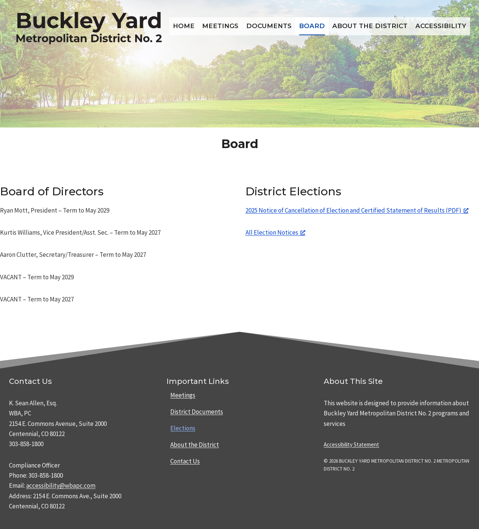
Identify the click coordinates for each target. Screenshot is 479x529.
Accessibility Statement (351, 444)
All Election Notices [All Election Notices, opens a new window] (275, 232)
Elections (182, 428)
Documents (269, 26)
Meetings (220, 26)
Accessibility (440, 26)
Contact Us (185, 461)
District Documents (196, 412)
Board (312, 26)
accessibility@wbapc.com (60, 485)
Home (184, 26)
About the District (370, 26)
